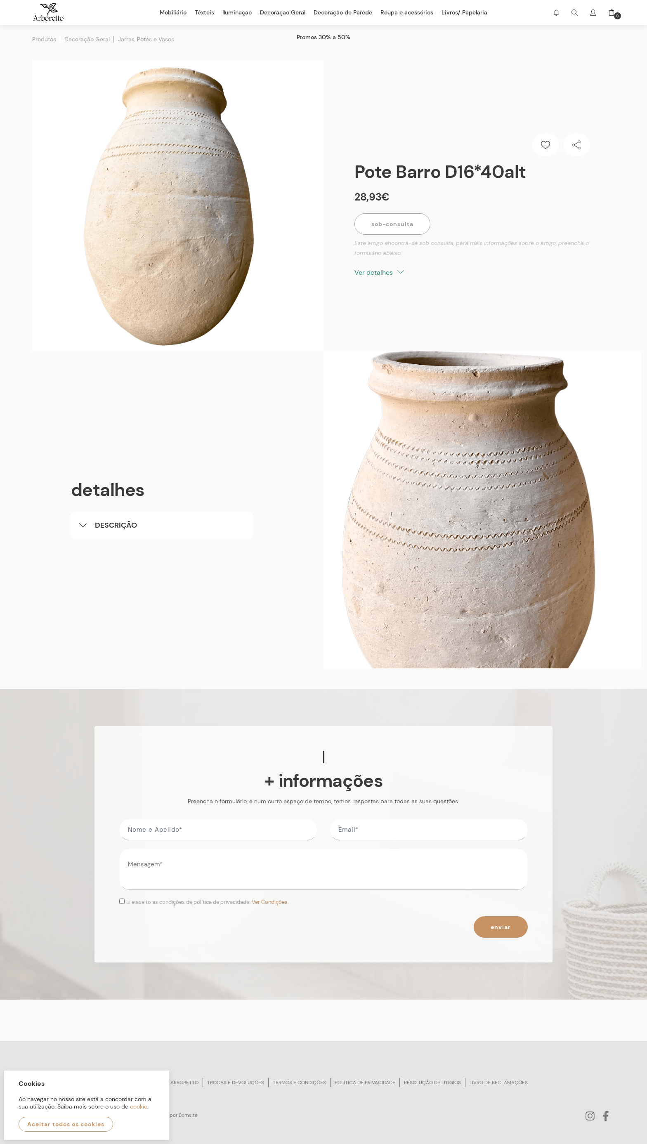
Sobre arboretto (176, 1082)
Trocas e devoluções (235, 1082)
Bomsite (188, 1115)
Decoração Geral (87, 39)
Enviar (501, 927)
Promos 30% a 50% (323, 37)
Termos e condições (299, 1082)
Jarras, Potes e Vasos (146, 39)
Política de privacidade (365, 1082)
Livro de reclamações (499, 1082)
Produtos (44, 39)
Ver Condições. (270, 902)
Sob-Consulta (392, 224)
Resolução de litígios (432, 1082)
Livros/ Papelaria (464, 12)
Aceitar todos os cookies (65, 1124)
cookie (138, 1106)
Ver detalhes (379, 272)
